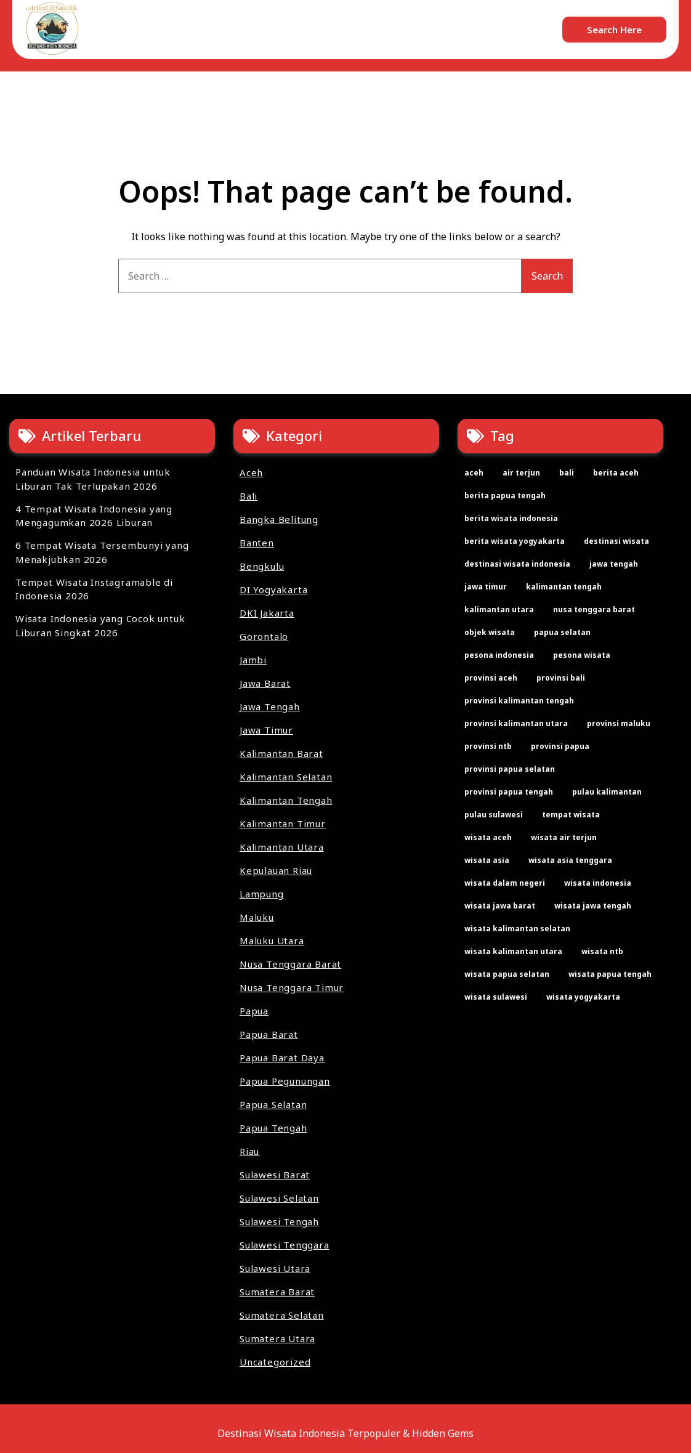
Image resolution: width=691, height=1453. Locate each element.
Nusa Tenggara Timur (292, 987)
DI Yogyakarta (273, 589)
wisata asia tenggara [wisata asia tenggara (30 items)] (570, 860)
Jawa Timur (266, 730)
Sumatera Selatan (282, 1315)
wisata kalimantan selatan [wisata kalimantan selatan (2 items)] (517, 928)
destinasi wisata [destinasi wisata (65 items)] (616, 541)
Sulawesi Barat (275, 1174)
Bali (248, 496)
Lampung (262, 894)
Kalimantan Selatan (286, 777)
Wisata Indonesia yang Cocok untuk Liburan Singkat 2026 (100, 625)
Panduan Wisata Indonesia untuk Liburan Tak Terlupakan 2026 (93, 479)
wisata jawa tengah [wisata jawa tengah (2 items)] (592, 906)
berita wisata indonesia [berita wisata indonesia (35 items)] (511, 518)
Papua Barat (269, 1034)
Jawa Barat (265, 683)
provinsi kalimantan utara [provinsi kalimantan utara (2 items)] (516, 723)
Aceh (251, 472)
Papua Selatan (273, 1104)
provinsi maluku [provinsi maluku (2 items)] (618, 723)
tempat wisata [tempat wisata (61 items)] (571, 814)
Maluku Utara (272, 940)
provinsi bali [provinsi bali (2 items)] (560, 678)
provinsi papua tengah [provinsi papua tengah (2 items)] (508, 792)
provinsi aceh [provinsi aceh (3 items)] (490, 678)
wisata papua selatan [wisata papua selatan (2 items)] (506, 974)
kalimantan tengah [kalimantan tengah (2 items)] (564, 586)
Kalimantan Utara (282, 847)
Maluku (257, 917)
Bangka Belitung (279, 519)
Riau (249, 1151)
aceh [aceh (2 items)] (473, 472)
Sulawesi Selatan (279, 1198)
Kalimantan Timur (283, 823)
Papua (254, 1011)
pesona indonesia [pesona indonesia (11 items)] (499, 655)
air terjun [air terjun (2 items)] (521, 472)
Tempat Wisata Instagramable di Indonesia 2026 (94, 589)
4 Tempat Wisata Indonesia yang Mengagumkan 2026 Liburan (93, 516)
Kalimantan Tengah (286, 800)
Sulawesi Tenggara (284, 1245)
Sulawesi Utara (275, 1268)
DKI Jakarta (267, 613)
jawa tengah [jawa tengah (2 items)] (613, 564)
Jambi (253, 660)
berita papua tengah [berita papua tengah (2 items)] (505, 495)
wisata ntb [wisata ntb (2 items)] (602, 951)
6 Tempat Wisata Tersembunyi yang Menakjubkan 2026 (102, 552)
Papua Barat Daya (282, 1057)
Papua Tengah (273, 1128)
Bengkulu (262, 566)
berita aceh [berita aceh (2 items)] (616, 472)
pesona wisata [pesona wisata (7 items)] (581, 655)
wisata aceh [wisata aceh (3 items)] (488, 837)
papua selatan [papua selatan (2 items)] (562, 632)
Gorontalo (264, 636)
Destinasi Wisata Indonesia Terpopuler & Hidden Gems (345, 1433)
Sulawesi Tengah (279, 1221)
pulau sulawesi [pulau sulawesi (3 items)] (493, 814)
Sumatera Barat (277, 1291)
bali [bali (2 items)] (566, 472)
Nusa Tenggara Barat (290, 964)
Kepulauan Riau (276, 870)
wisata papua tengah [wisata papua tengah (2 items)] (610, 974)
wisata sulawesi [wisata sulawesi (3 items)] (495, 997)
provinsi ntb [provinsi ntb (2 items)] (488, 746)
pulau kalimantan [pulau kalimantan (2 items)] (607, 792)
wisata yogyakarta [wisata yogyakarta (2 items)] (583, 997)
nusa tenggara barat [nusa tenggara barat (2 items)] (594, 609)
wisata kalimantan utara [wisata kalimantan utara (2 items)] (513, 951)
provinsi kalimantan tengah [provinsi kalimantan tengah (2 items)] (519, 700)
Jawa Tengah (270, 706)
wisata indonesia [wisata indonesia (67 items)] (597, 883)
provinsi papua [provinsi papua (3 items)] (560, 746)
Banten (257, 542)
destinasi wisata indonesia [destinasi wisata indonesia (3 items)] (517, 564)
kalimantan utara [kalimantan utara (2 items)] (499, 609)
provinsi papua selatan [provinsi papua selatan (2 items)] (509, 769)
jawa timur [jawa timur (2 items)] (485, 586)
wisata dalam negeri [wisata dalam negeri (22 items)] (504, 883)
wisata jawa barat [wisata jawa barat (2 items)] (499, 906)
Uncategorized (275, 1362)
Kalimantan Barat (281, 753)
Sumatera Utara (277, 1338)
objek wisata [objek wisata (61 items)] (489, 632)
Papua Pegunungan (285, 1081)
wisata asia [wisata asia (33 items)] (486, 860)
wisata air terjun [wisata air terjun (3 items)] (564, 837)
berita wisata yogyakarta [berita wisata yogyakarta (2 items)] (514, 541)
